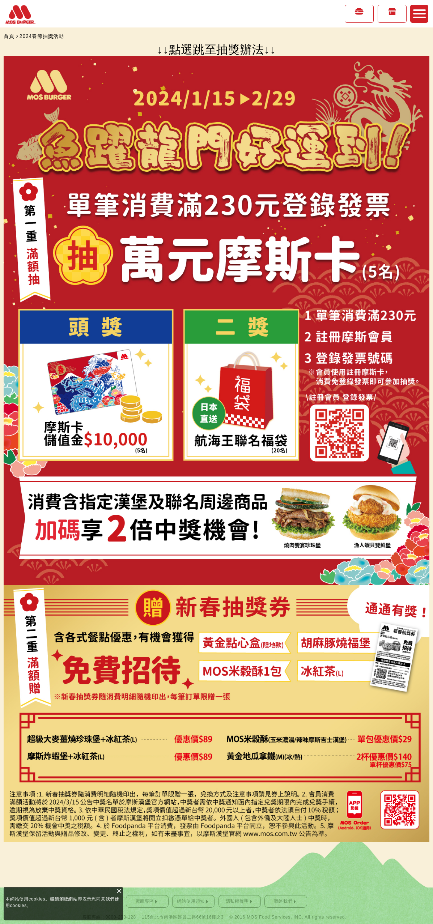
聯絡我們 (283, 901)
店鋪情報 (392, 18)
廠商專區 (145, 901)
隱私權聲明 (237, 901)
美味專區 (359, 18)
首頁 (9, 36)
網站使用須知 (191, 901)
